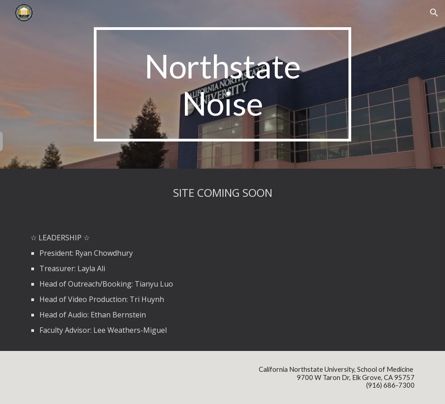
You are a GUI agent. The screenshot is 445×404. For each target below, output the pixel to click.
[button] (434, 13)
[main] (223, 84)
